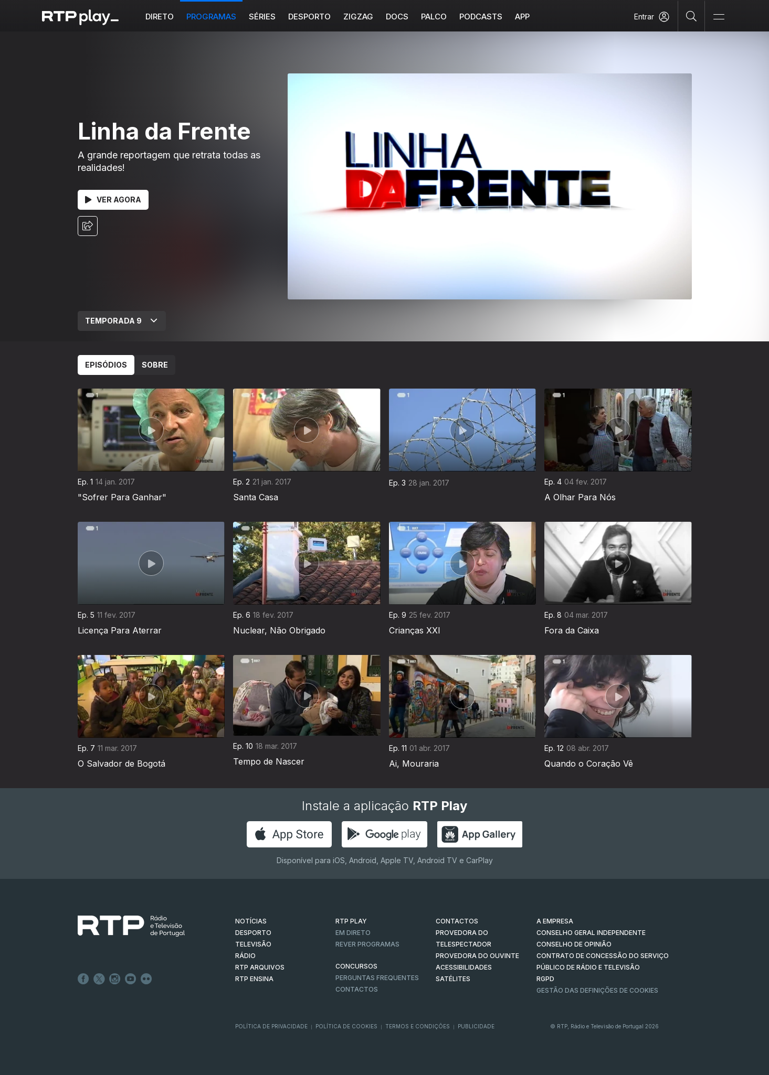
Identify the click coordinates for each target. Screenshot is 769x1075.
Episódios (106, 364)
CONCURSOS (356, 966)
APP (522, 17)
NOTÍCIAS (251, 921)
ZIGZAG (358, 17)
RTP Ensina (254, 979)
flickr (146, 979)
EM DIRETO (353, 933)
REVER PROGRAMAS (367, 944)
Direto (159, 17)
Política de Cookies (346, 1026)
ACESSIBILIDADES (464, 967)
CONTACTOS (457, 921)
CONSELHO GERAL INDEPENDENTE (591, 933)
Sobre (155, 364)
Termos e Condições (417, 1026)
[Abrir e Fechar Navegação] (718, 17)
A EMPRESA (554, 921)
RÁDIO (245, 956)
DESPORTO (253, 933)
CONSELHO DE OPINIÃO (574, 944)
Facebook (83, 979)
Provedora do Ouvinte (477, 956)
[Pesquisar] (691, 15)
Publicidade (476, 1026)
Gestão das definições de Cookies (597, 990)
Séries (262, 17)
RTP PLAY (351, 921)
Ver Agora (113, 199)
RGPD (545, 979)
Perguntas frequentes (377, 978)
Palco (434, 17)
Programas (211, 17)
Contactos (356, 989)
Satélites (453, 979)
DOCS (397, 17)
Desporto (309, 17)
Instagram (115, 979)
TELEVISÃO (253, 944)
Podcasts (480, 17)
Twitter (99, 979)
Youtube (130, 979)
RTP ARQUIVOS (260, 967)
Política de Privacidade (271, 1026)
